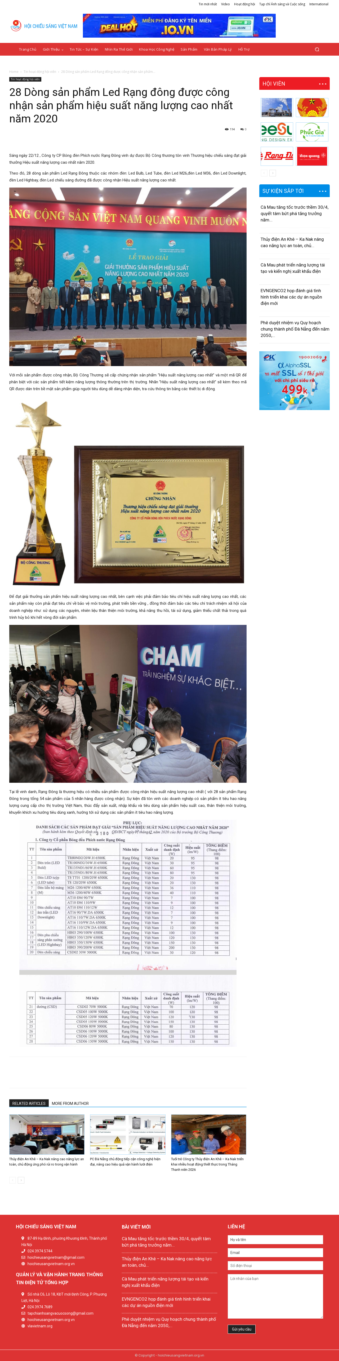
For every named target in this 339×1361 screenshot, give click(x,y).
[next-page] (21, 1180)
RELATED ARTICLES (29, 1103)
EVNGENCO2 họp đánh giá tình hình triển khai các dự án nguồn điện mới (291, 297)
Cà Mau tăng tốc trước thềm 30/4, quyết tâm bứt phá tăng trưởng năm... (294, 213)
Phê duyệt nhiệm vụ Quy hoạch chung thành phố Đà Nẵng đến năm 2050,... (295, 329)
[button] (317, 49)
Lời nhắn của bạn (275, 1296)
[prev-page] (12, 1180)
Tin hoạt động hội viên (40, 71)
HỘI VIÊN (273, 84)
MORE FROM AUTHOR (70, 1103)
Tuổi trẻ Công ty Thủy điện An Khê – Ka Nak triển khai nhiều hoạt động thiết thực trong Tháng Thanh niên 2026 (207, 1164)
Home (14, 71)
